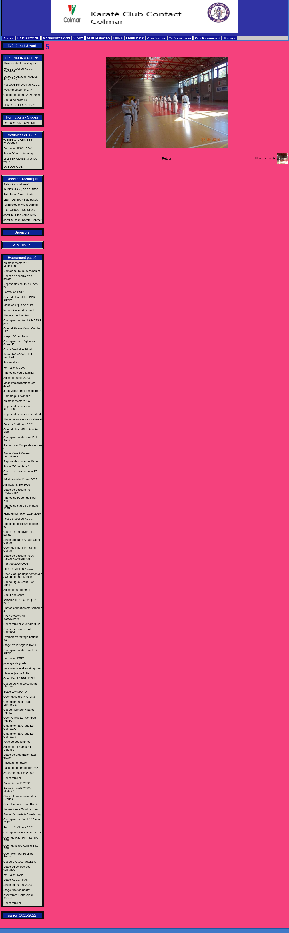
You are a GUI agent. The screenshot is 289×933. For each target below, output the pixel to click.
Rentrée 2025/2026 (15, 563)
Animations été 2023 (16, 377)
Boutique (230, 38)
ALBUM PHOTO (98, 38)
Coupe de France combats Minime (20, 685)
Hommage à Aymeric (16, 396)
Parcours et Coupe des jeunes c (22, 447)
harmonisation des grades (20, 310)
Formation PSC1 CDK (17, 148)
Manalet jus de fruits (16, 673)
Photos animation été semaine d (22, 609)
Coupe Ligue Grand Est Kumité (18, 583)
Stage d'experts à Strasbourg (22, 814)
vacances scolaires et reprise (22, 668)
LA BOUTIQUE (13, 166)
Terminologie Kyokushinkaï (20, 204)
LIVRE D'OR (135, 38)
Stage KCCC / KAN (15, 879)
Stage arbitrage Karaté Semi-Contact (22, 541)
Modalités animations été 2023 (19, 384)
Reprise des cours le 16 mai (21, 461)
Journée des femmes (16, 741)
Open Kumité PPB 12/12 (19, 678)
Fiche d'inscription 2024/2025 (22, 513)
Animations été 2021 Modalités (16, 264)
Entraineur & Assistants (18, 194)
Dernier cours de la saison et (21, 271)
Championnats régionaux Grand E (19, 343)
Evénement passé (22, 258)
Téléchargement (180, 38)
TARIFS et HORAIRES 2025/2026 (17, 142)
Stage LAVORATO (15, 691)
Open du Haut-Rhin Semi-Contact (20, 549)
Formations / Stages (22, 117)
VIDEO (78, 38)
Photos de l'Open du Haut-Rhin (20, 499)
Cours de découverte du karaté (18, 277)
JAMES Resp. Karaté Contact (22, 220)
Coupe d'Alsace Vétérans (19, 861)
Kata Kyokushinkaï (207, 38)
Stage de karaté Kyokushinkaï (22, 419)
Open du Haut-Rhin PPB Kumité (19, 298)
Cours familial (12, 778)
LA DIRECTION (28, 38)
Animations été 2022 (16, 783)
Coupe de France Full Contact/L (17, 630)
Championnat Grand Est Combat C (18, 727)
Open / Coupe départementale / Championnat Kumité (22, 575)
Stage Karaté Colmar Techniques (16, 455)
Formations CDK (14, 367)
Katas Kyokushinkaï (16, 184)
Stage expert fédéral (16, 315)
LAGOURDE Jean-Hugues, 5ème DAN (20, 78)
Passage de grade (15, 762)
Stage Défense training (18, 153)
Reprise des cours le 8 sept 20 (20, 285)
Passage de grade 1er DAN (21, 767)
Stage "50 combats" (16, 466)
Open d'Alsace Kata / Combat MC (22, 330)
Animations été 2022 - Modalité (17, 790)
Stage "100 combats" (16, 890)
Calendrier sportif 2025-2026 (21, 94)
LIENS (118, 38)
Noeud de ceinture (15, 99)
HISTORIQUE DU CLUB (19, 209)
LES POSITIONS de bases (20, 199)
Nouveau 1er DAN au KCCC (21, 84)
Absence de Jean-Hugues (20, 63)
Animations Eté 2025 (16, 484)
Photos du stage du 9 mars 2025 (20, 507)
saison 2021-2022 (22, 915)
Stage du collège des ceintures (16, 868)
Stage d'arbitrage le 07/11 (19, 645)
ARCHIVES (22, 245)
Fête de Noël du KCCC (18, 424)
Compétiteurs (156, 38)
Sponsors (22, 232)
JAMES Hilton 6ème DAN (19, 215)
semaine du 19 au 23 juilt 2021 (19, 601)
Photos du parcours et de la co (21, 525)
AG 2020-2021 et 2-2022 (19, 773)
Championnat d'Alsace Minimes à (17, 703)
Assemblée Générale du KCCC (18, 896)
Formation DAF (13, 874)
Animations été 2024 (16, 401)
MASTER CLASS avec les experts (20, 160)
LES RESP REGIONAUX (19, 105)
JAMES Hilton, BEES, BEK (20, 189)
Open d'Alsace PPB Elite (19, 696)
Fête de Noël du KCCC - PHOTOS (19, 70)
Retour (166, 158)
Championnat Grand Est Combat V (18, 735)
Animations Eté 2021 (16, 589)
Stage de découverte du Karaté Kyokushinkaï (18, 557)
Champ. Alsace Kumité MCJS (22, 832)
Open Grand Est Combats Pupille (20, 719)
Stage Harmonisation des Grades (19, 797)
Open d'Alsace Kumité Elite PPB (20, 847)
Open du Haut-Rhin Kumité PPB (20, 839)
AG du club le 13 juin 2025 (20, 479)
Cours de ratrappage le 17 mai (20, 473)
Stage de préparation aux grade (19, 756)
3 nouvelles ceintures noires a (22, 390)
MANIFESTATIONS (56, 38)
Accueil (8, 38)
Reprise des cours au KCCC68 (17, 407)
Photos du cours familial (18, 372)
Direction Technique (22, 179)
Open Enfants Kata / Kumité (21, 804)
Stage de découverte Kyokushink (16, 491)
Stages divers (12, 362)
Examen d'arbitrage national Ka (21, 638)
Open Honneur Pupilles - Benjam (19, 855)
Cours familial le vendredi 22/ (22, 624)
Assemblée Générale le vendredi (18, 356)
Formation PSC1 (14, 292)
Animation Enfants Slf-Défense (17, 748)
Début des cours (13, 595)
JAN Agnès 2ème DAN (18, 89)
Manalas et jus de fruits (18, 305)
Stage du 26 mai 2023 (17, 884)
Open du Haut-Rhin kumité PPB (20, 431)
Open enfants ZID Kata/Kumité (14, 617)
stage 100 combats (15, 336)
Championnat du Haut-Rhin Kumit (20, 439)
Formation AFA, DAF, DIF (19, 122)
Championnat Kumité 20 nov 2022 (21, 821)
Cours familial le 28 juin (18, 349)
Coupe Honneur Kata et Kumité (18, 711)
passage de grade (14, 663)
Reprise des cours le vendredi (22, 414)
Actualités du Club (22, 135)
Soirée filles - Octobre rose (20, 809)
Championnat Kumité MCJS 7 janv (22, 322)
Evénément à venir (22, 45)
